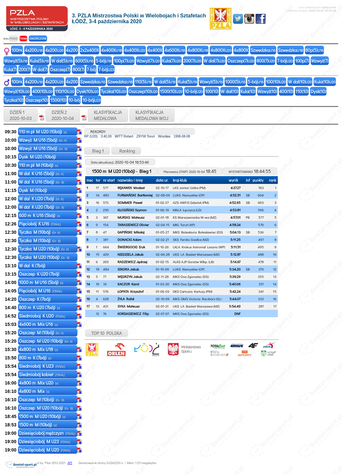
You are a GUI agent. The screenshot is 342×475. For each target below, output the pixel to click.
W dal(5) (62, 61)
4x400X (111, 50)
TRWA (23, 38)
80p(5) (314, 50)
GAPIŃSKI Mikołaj (131, 232)
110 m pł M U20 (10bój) (43, 131)
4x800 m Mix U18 (38, 349)
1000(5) (235, 82)
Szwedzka (263, 50)
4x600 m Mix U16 (38, 324)
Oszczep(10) (142, 91)
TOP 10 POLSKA (106, 333)
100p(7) (124, 61)
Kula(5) (39, 61)
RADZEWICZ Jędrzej (132, 261)
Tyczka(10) (113, 91)
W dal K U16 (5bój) (41, 173)
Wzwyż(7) (148, 61)
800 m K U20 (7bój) (39, 307)
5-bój (104, 61)
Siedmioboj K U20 (42, 316)
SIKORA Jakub (128, 269)
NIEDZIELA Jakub (130, 254)
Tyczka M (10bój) (39, 232)
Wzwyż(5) (16, 61)
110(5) (143, 82)
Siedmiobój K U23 (42, 366)
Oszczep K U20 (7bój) (39, 274)
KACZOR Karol (128, 283)
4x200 (34, 50)
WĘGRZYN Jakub (129, 276)
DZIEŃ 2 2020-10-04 (63, 115)
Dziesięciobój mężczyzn (47, 433)
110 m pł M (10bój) (38, 165)
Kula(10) (325, 82)
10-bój (194, 91)
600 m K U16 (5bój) (39, 215)
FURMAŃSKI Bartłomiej (135, 195)
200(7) (192, 61)
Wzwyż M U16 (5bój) (43, 140)
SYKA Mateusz (128, 306)
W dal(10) (300, 82)
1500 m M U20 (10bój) (42, 416)
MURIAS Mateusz (130, 217)
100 (17, 50)
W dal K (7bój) (32, 265)
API (69, 463)
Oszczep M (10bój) (41, 332)
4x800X (197, 50)
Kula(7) (171, 61)
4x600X (175, 50)
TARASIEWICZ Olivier (133, 224)
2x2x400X (89, 50)
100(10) (276, 82)
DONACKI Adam (129, 239)
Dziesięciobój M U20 (45, 450)
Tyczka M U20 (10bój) (44, 249)
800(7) (265, 61)
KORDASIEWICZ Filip (133, 313)
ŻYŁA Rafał (125, 298)
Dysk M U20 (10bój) (38, 157)
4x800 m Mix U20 (38, 383)
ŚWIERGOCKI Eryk (131, 246)
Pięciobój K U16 (40, 224)
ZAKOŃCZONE (37, 38)
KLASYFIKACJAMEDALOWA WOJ (152, 115)
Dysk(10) (87, 91)
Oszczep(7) (240, 61)
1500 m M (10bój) (38, 425)
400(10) (42, 91)
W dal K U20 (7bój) (41, 198)
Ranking (126, 151)
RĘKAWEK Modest (131, 187)
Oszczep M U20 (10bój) (45, 341)
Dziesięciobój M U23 (44, 441)
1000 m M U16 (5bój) (41, 282)
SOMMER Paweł (129, 202)
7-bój (285, 61)
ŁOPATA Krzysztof (130, 291)
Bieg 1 (97, 151)
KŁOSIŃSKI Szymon (131, 209)
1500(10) (171, 91)
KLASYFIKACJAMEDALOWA (108, 115)
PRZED (13, 38)
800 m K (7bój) (35, 358)
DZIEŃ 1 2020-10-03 (21, 115)
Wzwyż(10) (17, 91)
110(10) (64, 91)
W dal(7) (214, 61)
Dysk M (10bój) (33, 190)
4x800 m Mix (34, 391)
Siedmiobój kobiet (42, 374)
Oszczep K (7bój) (35, 299)
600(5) (84, 61)
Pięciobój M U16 (40, 291)
